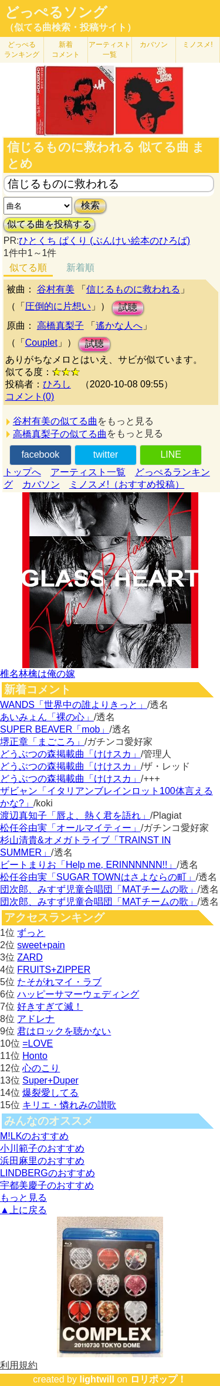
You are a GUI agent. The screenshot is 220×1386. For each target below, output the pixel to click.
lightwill (96, 1379)
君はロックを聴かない (64, 1031)
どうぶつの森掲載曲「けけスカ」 (70, 754)
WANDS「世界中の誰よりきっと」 (73, 705)
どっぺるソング (56, 12)
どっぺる (21, 49)
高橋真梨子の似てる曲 (60, 434)
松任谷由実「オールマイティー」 (70, 828)
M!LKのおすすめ (34, 1136)
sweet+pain (41, 945)
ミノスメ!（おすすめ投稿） (126, 484)
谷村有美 (56, 289)
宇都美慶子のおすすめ (47, 1185)
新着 (66, 49)
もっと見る (23, 1198)
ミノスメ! (197, 44)
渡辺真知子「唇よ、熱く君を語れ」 (75, 815)
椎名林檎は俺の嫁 (37, 674)
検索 (90, 205)
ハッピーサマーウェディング (78, 994)
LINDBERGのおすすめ (47, 1173)
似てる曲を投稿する (49, 224)
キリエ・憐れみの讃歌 (69, 1105)
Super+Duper (50, 1080)
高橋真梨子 (60, 326)
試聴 (128, 307)
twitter (106, 454)
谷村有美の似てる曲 (55, 421)
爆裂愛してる (50, 1093)
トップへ (22, 472)
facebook (40, 454)
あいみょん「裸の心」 (47, 717)
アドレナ (36, 1019)
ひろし (57, 384)
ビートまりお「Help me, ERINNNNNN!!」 (88, 865)
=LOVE (37, 1043)
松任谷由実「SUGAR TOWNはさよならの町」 (98, 877)
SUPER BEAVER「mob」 (54, 729)
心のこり (41, 1068)
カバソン (154, 44)
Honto (35, 1056)
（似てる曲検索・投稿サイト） (70, 27)
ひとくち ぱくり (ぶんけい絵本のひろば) (104, 241)
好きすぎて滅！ (50, 1007)
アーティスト (110, 49)
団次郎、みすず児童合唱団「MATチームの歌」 (99, 889)
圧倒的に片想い (58, 306)
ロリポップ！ (158, 1379)
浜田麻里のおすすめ (42, 1161)
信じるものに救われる (133, 289)
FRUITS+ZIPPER (53, 970)
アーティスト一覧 (88, 472)
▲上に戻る (23, 1210)
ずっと (31, 933)
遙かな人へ (119, 326)
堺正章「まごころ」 (42, 742)
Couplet (41, 343)
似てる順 (28, 268)
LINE (170, 454)
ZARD (30, 957)
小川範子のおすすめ (42, 1148)
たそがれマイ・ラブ (59, 982)
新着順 (80, 268)
